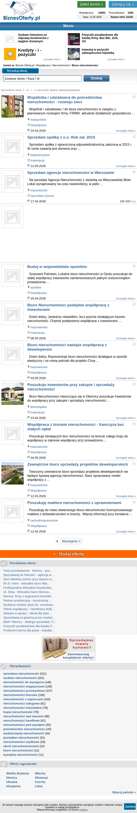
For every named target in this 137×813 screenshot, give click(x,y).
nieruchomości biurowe (20, 695)
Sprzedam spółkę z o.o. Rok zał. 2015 (61, 137)
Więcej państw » (124, 792)
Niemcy (11, 777)
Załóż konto (91, 4)
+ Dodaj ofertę (68, 554)
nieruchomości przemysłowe (24, 690)
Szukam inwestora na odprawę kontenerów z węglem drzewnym (33, 38)
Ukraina (11, 782)
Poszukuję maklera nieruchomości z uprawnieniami (74, 503)
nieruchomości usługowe (21, 703)
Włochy (40, 773)
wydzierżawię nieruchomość (23, 733)
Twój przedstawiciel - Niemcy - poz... (27, 570)
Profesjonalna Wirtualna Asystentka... (28, 587)
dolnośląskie (38, 407)
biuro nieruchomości (18, 750)
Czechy (40, 782)
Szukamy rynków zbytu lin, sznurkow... (29, 604)
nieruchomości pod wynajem (24, 724)
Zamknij (130, 806)
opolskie (35, 287)
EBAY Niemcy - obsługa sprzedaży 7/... (29, 621)
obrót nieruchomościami (21, 746)
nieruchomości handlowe (21, 720)
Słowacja (41, 777)
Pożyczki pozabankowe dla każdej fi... (28, 626)
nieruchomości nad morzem (23, 716)
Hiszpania (13, 786)
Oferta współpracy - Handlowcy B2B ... (29, 609)
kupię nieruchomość (18, 712)
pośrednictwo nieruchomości (24, 729)
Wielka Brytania (17, 773)
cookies (83, 809)
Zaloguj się (123, 4)
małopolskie (38, 119)
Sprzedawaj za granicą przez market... (29, 617)
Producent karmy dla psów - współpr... (28, 630)
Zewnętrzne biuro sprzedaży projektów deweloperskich (77, 464)
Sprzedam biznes (42, 195)
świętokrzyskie (40, 155)
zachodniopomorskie (44, 520)
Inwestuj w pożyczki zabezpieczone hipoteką (98, 51)
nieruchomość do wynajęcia (23, 682)
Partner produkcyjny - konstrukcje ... (27, 600)
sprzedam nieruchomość (21, 673)
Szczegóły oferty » (126, 130)
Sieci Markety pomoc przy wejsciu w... (28, 579)
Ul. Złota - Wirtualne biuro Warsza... (27, 592)
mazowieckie (39, 190)
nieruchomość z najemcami (23, 699)
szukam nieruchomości (20, 678)
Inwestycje (38, 160)
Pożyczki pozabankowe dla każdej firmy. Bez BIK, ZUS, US (100, 38)
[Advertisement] (82, 233)
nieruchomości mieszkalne (22, 707)
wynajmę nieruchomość (20, 754)
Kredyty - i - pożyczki (29, 52)
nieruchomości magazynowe (24, 686)
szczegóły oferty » (52, 59)
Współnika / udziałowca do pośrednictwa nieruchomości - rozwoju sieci (64, 99)
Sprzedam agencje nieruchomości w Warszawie (70, 172)
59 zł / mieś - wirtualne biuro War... (26, 583)
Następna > (71, 541)
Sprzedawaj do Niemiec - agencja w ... (29, 575)
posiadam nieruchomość (21, 737)
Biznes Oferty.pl (25, 65)
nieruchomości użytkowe (21, 742)
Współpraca (39, 125)
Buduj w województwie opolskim (57, 266)
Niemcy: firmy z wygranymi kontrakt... (28, 596)
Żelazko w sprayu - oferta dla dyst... (27, 613)
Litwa (38, 786)
